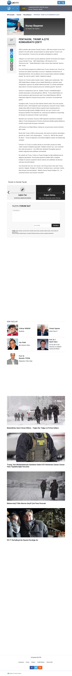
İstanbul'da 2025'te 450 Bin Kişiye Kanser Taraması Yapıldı (38, 8)
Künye (27, 662)
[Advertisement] (36, 252)
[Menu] (59, 2)
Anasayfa (21, 662)
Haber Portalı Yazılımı (15, 673)
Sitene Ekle (50, 662)
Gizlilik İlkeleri (40, 662)
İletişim (33, 662)
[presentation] (13, 8)
